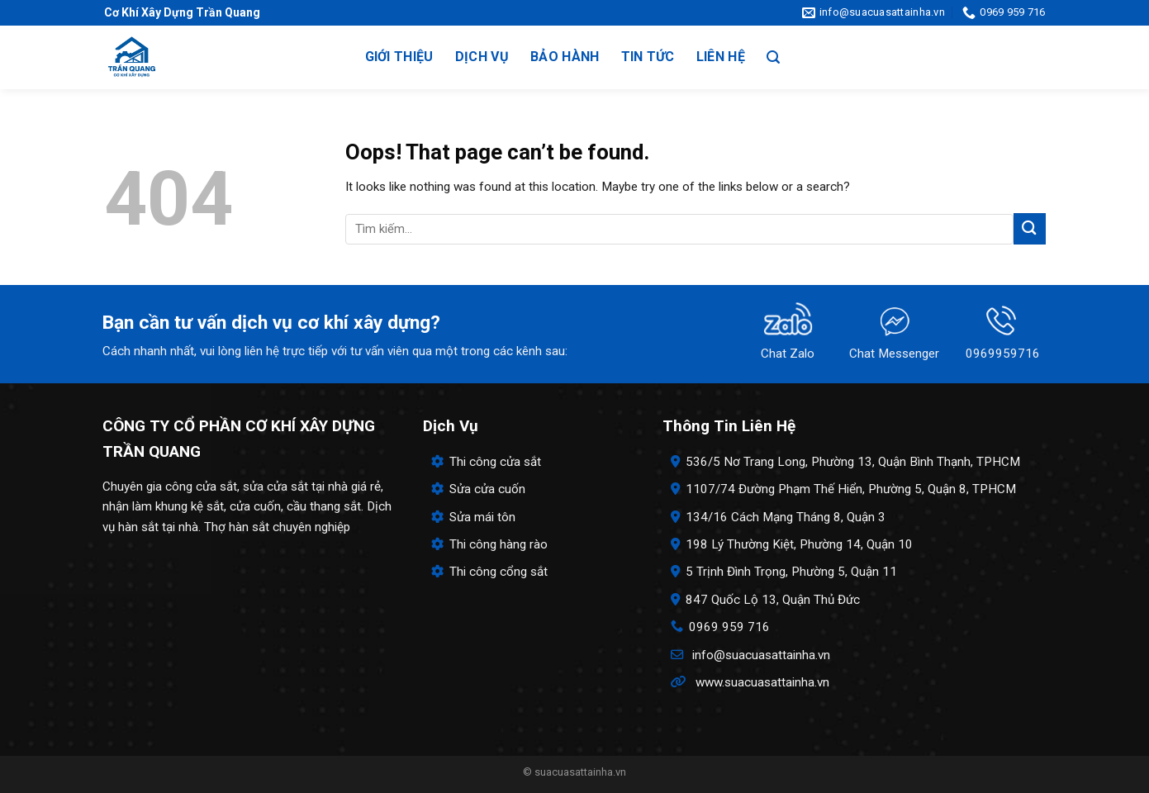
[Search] (773, 57)
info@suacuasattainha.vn (761, 655)
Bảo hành (565, 56)
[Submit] (1029, 228)
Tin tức (648, 56)
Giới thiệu (399, 56)
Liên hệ (720, 56)
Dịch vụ (482, 56)
